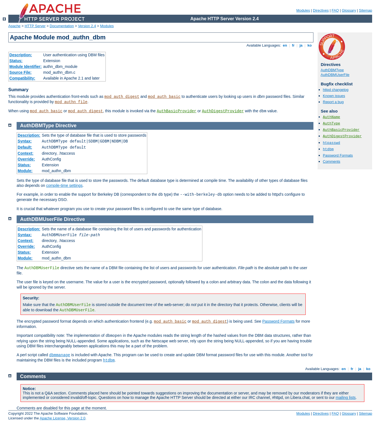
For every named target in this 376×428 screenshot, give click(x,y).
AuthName (331, 117)
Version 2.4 (87, 26)
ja (300, 45)
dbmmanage (59, 355)
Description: (20, 55)
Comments (331, 161)
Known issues (334, 96)
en (285, 45)
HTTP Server (35, 26)
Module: (25, 171)
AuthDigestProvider (223, 111)
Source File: (20, 72)
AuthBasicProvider (176, 111)
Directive (65, 125)
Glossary (349, 10)
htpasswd (331, 143)
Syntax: (25, 141)
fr (293, 45)
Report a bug (333, 102)
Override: (26, 159)
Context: (26, 153)
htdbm (328, 149)
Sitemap (365, 10)
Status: (15, 60)
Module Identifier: (25, 66)
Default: (25, 147)
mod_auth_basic (164, 97)
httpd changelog (336, 90)
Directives (321, 10)
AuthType (331, 123)
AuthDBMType (332, 70)
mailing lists (346, 397)
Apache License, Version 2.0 (62, 418)
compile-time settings (64, 185)
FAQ (335, 10)
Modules (303, 10)
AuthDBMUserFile (335, 75)
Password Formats (338, 155)
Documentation (62, 26)
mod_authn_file (71, 102)
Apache (14, 26)
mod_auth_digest (121, 97)
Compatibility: (22, 78)
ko (310, 45)
